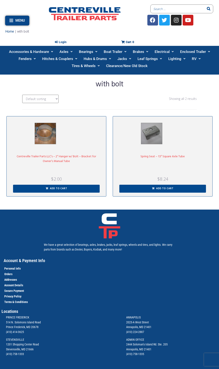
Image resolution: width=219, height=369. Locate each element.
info (18, 268)
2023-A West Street (137, 322)
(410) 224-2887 (135, 332)
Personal (9, 268)
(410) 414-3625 (15, 332)
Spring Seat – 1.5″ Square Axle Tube (163, 156)
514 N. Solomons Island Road (23, 322)
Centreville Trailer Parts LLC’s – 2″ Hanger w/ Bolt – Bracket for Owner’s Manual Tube (56, 159)
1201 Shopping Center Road (22, 344)
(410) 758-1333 (15, 354)
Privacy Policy (12, 296)
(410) (129, 354)
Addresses (10, 279)
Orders (8, 274)
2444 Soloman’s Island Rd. (141, 344)
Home (9, 31)
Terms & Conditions (16, 302)
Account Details (13, 285)
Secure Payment (14, 290)
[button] (17, 21)
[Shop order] (40, 99)
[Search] (208, 9)
